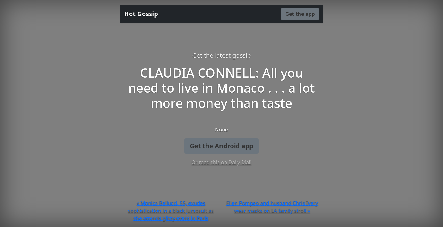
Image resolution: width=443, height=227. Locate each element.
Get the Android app (221, 146)
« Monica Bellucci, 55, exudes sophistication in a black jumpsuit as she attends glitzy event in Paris (171, 211)
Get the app (300, 13)
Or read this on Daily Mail (222, 162)
